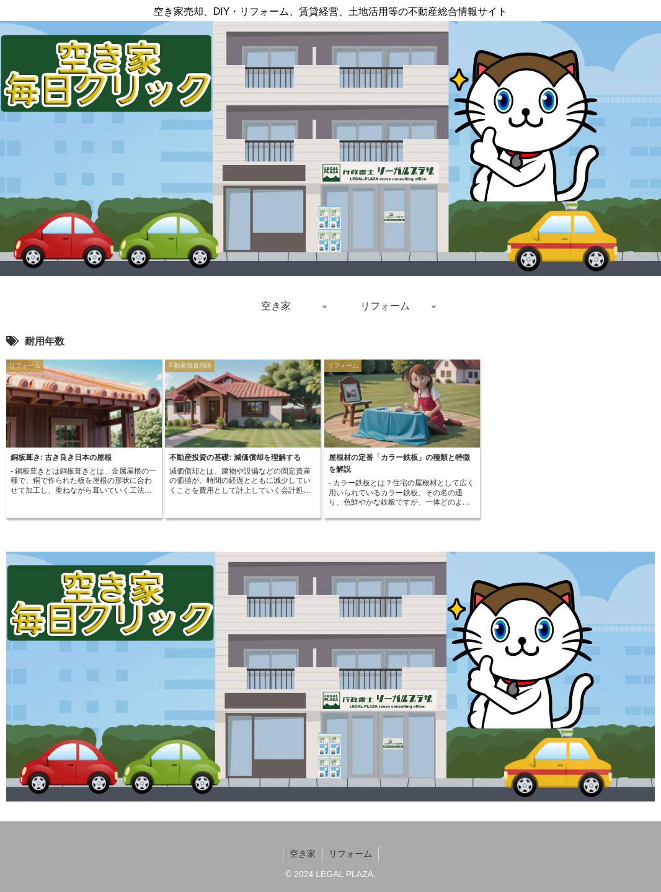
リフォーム (350, 854)
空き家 (303, 854)
